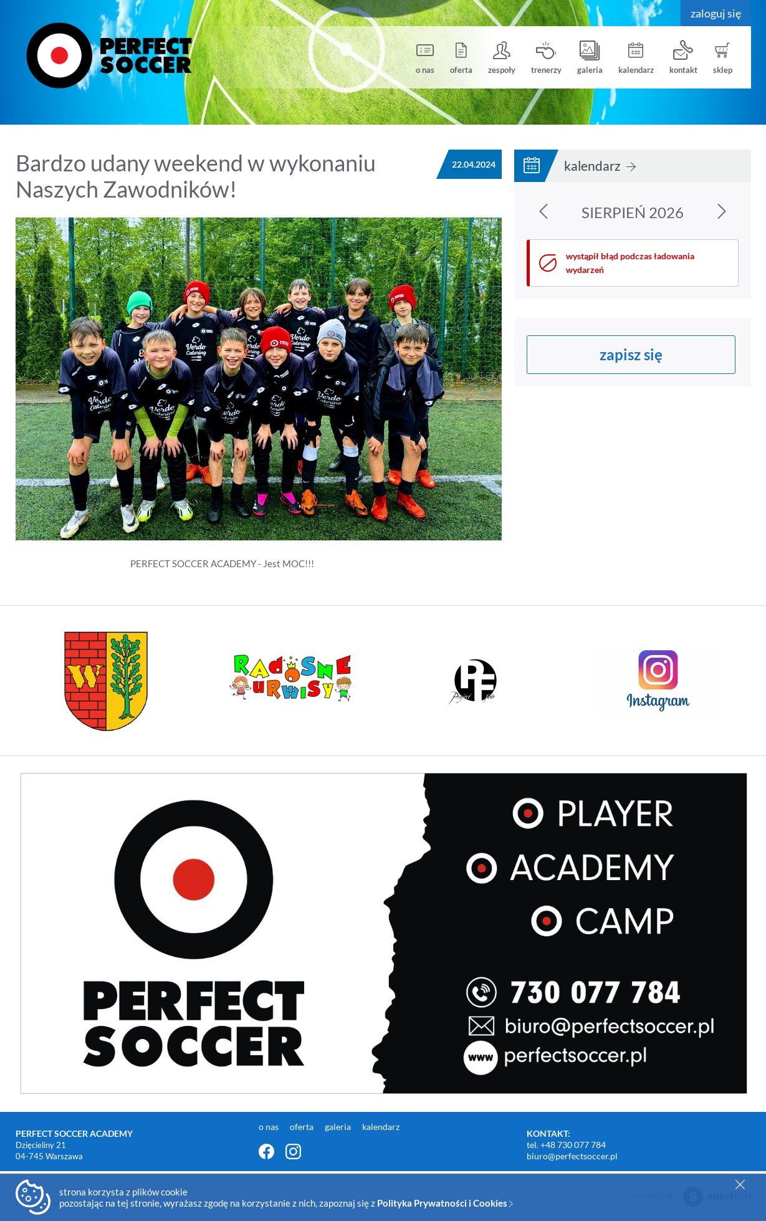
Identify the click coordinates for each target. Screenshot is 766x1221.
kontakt (683, 57)
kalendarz (636, 57)
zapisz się (631, 354)
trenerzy (546, 57)
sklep (722, 57)
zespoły (501, 57)
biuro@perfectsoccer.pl (572, 1156)
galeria (590, 57)
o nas (425, 57)
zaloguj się (716, 13)
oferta (461, 57)
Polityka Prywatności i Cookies (445, 1203)
